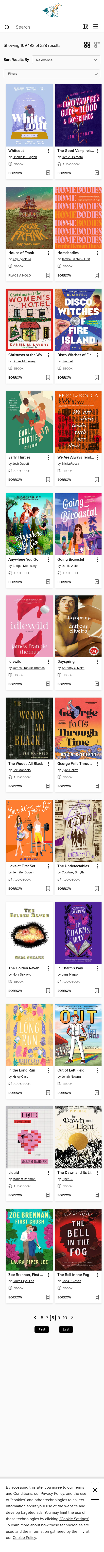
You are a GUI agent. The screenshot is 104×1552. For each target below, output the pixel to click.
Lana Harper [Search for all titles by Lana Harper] (70, 975)
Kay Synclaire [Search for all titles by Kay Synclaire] (22, 259)
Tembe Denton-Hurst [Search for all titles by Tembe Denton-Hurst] (76, 259)
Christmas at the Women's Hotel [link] (27, 355)
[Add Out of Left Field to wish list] (97, 1093)
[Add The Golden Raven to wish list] (48, 991)
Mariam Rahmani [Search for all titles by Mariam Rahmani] (24, 1179)
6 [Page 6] (42, 1318)
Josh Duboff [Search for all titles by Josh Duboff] (21, 464)
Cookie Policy (24, 1537)
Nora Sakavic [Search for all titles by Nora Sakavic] (22, 975)
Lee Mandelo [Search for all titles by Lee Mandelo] (22, 770)
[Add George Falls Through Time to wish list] (97, 786)
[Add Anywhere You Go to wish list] (48, 582)
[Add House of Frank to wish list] (48, 276)
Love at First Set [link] (21, 866)
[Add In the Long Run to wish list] (48, 1093)
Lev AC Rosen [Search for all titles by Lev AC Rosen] (71, 1281)
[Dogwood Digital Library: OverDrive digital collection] (52, 10)
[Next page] (72, 1318)
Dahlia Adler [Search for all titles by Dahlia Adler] (70, 566)
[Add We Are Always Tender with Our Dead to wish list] (97, 480)
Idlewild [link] (14, 662)
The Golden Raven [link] (23, 968)
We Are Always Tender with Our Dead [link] (76, 457)
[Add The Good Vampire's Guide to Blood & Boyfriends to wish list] (97, 173)
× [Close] (95, 1490)
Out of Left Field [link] (71, 1070)
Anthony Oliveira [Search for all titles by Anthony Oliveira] (73, 668)
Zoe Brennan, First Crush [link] (27, 1275)
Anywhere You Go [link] (23, 559)
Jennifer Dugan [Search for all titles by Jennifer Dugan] (23, 872)
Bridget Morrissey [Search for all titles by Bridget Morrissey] (24, 566)
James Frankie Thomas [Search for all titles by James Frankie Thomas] (29, 668)
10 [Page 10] (65, 1318)
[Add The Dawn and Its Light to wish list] (97, 1195)
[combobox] (41, 27)
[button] (87, 46)
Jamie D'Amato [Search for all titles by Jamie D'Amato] (72, 157)
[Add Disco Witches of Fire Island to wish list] (97, 378)
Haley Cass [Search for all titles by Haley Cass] (20, 1077)
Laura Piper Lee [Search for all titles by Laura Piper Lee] (23, 1281)
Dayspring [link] (66, 662)
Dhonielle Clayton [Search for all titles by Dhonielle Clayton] (25, 157)
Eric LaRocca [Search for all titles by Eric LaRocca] (70, 464)
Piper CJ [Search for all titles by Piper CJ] (67, 1179)
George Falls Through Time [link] (76, 764)
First (41, 1329)
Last (66, 1329)
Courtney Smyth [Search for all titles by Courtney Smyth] (73, 872)
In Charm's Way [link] (70, 968)
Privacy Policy (52, 1493)
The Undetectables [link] (73, 866)
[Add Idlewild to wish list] (48, 684)
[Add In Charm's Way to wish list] (97, 991)
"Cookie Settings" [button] (74, 1518)
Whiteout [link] (16, 151)
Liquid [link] (13, 1173)
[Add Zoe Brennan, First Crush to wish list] (48, 1297)
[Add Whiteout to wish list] (48, 173)
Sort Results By (16, 59)
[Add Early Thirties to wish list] (48, 480)
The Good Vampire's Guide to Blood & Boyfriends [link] (76, 151)
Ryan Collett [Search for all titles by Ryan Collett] (70, 770)
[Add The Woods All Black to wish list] (48, 786)
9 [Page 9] (58, 1318)
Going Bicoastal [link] (70, 559)
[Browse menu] (95, 26)
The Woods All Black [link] (25, 764)
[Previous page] (36, 1318)
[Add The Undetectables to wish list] (97, 889)
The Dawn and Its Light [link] (76, 1173)
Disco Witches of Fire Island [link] (76, 355)
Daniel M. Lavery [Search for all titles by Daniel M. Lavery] (24, 361)
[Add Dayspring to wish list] (97, 684)
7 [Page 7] (47, 1318)
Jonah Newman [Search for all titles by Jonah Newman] (72, 1077)
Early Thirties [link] (19, 457)
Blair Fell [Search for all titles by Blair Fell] (67, 361)
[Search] (7, 27)
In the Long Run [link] (21, 1070)
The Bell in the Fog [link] (73, 1275)
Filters (12, 74)
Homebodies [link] (68, 253)
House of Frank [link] (21, 253)
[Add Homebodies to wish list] (97, 276)
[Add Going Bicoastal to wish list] (97, 582)
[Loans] (85, 28)
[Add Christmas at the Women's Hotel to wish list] (48, 378)
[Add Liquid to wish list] (48, 1195)
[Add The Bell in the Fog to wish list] (97, 1297)
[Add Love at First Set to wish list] (48, 889)
